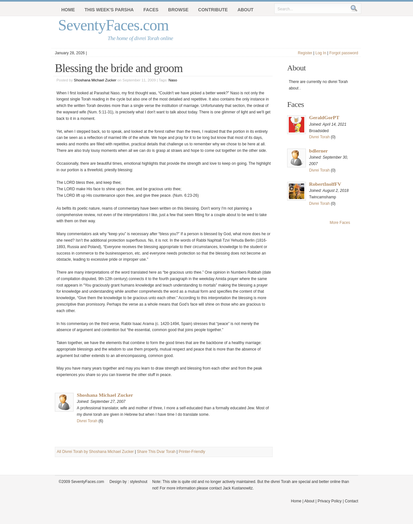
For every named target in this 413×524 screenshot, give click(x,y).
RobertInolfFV (325, 184)
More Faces (340, 222)
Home (68, 9)
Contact (351, 501)
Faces (150, 9)
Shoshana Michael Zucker (95, 80)
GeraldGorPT (324, 117)
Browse (178, 9)
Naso (172, 80)
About (245, 9)
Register (305, 53)
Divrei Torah (87, 421)
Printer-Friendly (192, 451)
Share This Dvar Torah (156, 451)
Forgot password (343, 53)
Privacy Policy (329, 501)
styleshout (138, 481)
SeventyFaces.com (113, 25)
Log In (320, 53)
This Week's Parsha (109, 9)
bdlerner (318, 150)
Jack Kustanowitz (238, 488)
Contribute (213, 9)
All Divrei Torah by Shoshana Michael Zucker (95, 451)
